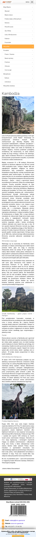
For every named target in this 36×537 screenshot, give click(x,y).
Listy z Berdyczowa (10, 34)
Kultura (7, 78)
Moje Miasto (7, 7)
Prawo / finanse (9, 54)
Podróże (7, 62)
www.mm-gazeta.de (17, 523)
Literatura (8, 82)
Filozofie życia (9, 27)
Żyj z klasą (8, 30)
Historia (7, 23)
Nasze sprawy (9, 58)
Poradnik (6, 50)
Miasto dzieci (9, 15)
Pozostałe (8, 42)
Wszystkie (6, 46)
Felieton (7, 38)
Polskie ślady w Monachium (13, 19)
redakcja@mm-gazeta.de (17, 520)
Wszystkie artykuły (9, 86)
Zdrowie (7, 66)
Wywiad (7, 11)
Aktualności (6, 74)
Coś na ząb (8, 70)
